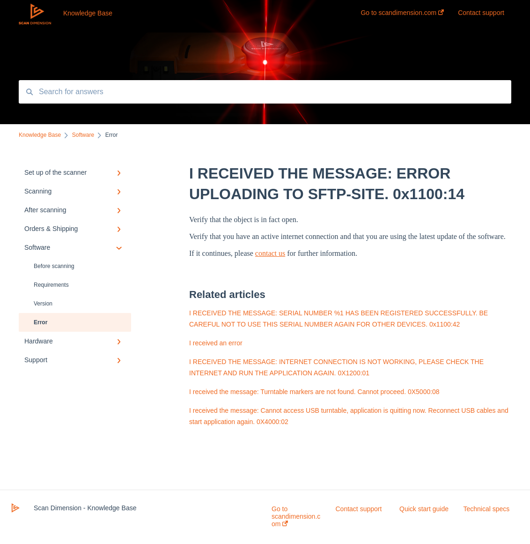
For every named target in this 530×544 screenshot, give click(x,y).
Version (43, 303)
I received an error (216, 343)
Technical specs (487, 509)
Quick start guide (424, 509)
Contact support (359, 509)
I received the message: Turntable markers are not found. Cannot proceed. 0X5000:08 (314, 391)
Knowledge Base (87, 13)
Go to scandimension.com (296, 516)
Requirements (51, 285)
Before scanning (54, 266)
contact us (270, 253)
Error (40, 322)
